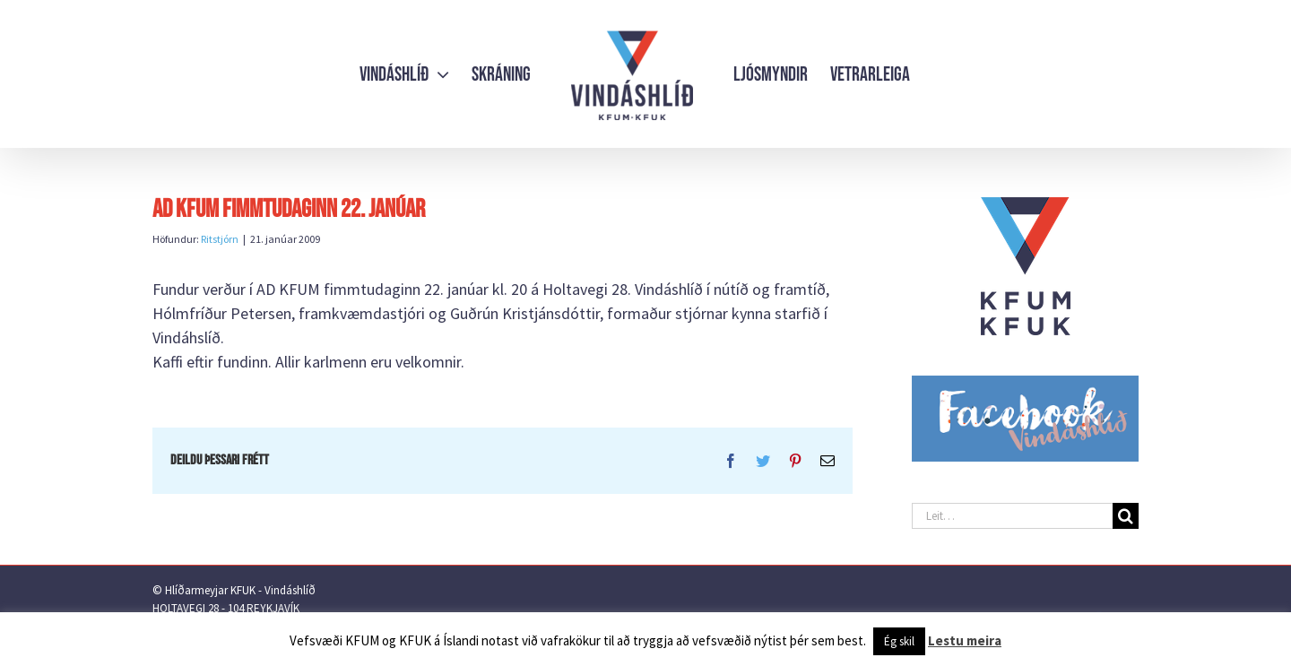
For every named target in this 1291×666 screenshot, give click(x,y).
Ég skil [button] (899, 641)
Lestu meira (964, 640)
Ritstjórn (219, 239)
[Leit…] (1012, 516)
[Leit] (1126, 516)
